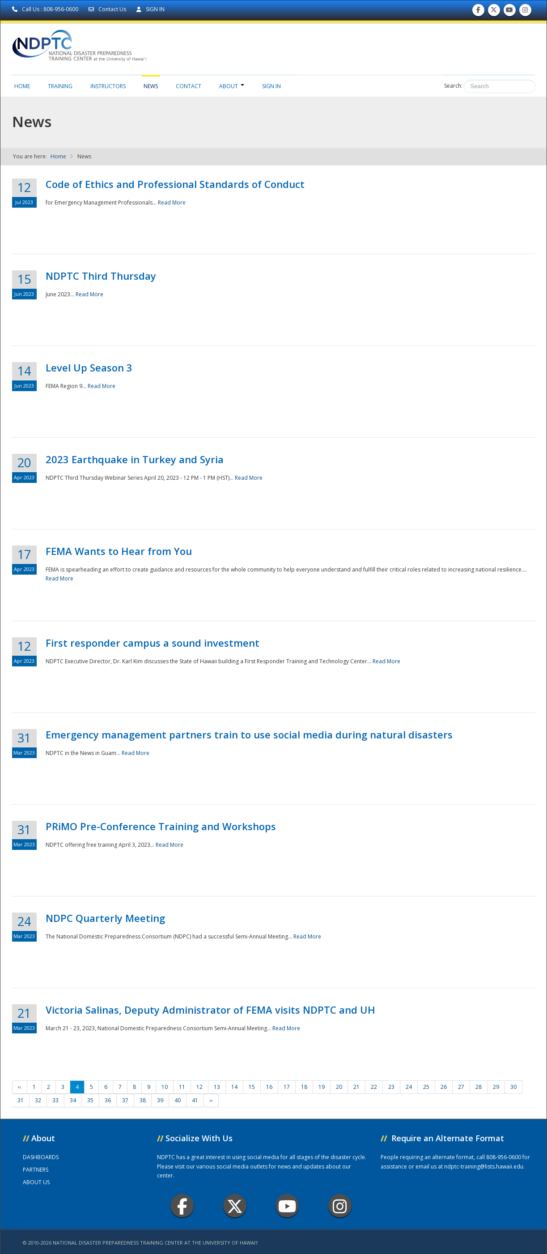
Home (22, 86)
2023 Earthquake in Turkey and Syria (135, 459)
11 (182, 1087)
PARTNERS (35, 1169)
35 (90, 1100)
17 (287, 1087)
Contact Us (108, 9)
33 (55, 1100)
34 (73, 1100)
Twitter (235, 1205)
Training (60, 86)
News (151, 86)
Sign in (271, 86)
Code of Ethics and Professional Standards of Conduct (175, 184)
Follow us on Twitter (494, 12)
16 (269, 1087)
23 (391, 1087)
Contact (188, 86)
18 (304, 1087)
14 (234, 1087)
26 (444, 1087)
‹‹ (19, 1087)
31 (20, 1100)
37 (125, 1100)
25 (426, 1087)
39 (160, 1100)
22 (374, 1087)
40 (177, 1100)
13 (217, 1087)
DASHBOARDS (41, 1157)
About (231, 86)
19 (321, 1087)
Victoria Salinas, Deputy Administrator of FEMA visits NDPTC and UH (210, 1009)
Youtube (287, 1205)
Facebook (182, 1205)
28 (478, 1087)
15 (252, 1087)
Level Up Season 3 (89, 367)
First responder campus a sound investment (152, 642)
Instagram (340, 1205)
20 (339, 1087)
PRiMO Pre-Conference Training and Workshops (161, 826)
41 (195, 1100)
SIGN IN (150, 9)
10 (164, 1087)
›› (211, 1100)
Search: (453, 86)
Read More (172, 202)
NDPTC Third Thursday (101, 275)
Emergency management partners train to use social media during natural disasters (249, 734)
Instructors (108, 86)
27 (461, 1087)
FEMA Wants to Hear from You (119, 551)
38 (143, 1100)
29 (496, 1087)
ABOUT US (36, 1182)
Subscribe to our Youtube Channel (509, 12)
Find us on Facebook (478, 12)
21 (356, 1087)
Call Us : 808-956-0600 (46, 9)
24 (409, 1087)
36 (108, 1100)
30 (513, 1087)
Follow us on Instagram (525, 12)
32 (38, 1100)
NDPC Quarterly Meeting (105, 918)
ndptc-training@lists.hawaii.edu (483, 1166)
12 (199, 1087)
